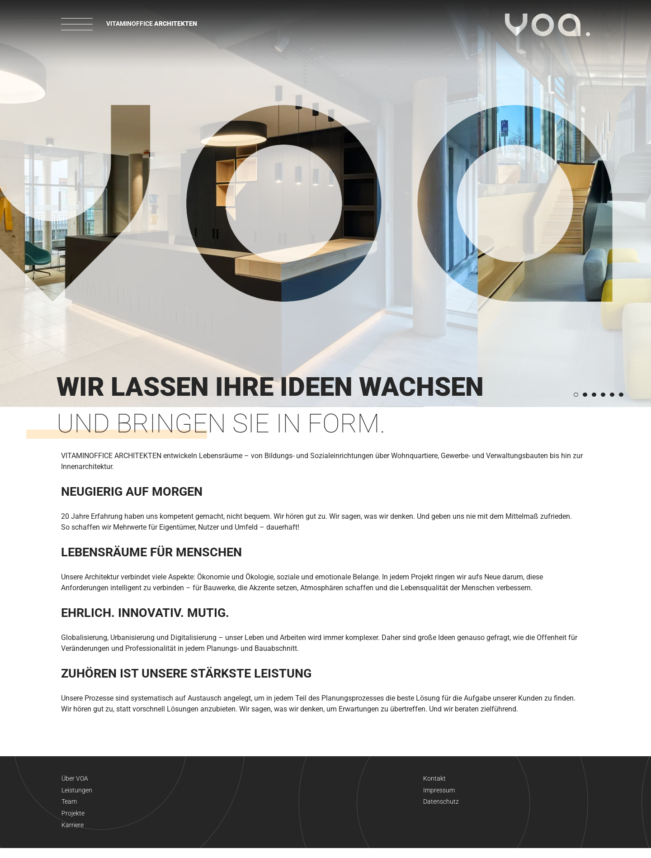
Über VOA (75, 779)
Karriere (72, 834)
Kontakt (434, 779)
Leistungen (77, 793)
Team (69, 807)
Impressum (439, 793)
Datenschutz (441, 807)
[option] (325, 203)
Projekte (73, 820)
